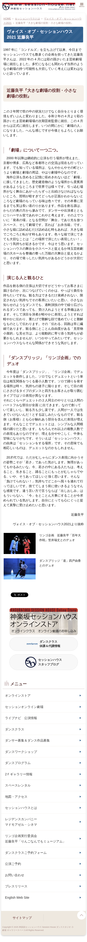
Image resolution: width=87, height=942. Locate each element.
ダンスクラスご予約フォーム (26, 852)
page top (81, 915)
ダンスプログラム (18, 763)
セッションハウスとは (21, 808)
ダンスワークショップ (21, 752)
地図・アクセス (16, 796)
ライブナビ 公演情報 (21, 718)
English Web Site (17, 897)
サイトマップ (22, 918)
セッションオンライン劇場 (24, 707)
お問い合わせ (14, 875)
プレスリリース (16, 886)
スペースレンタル (18, 785)
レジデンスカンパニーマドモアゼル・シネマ (21, 822)
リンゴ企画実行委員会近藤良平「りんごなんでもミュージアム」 (35, 838)
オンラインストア (18, 695)
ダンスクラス (14, 729)
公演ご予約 (13, 864)
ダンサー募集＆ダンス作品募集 (27, 740)
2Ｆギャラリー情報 (18, 774)
